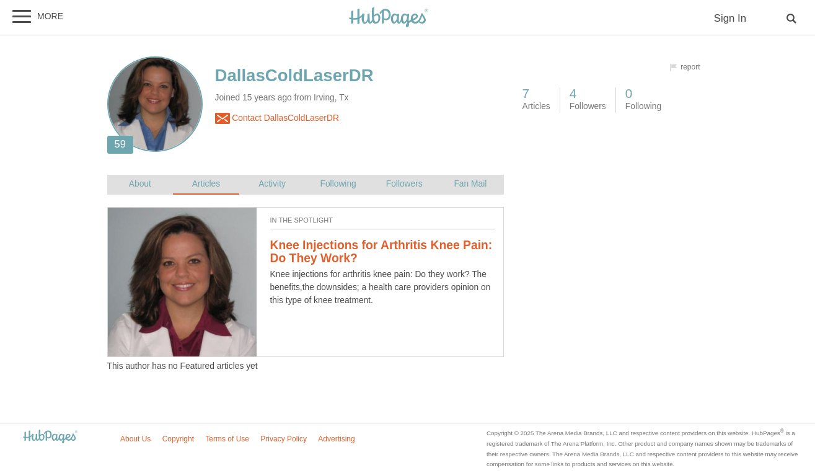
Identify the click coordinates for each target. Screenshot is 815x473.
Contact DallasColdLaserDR (277, 118)
